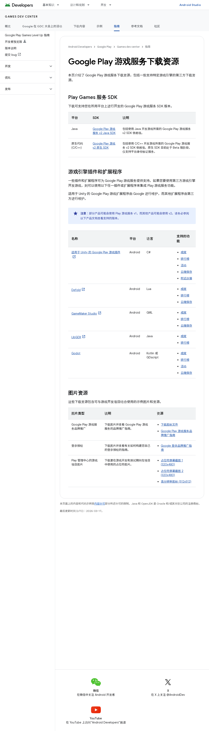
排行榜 (185, 259)
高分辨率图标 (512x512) (176, 481)
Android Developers (80, 46)
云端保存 (186, 272)
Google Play (104, 46)
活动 (183, 265)
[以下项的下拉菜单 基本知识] (59, 5)
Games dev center (21, 16)
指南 (147, 46)
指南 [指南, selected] (117, 26)
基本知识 (48, 5)
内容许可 (99, 503)
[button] (24, 66)
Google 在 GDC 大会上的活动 (42, 26)
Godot (75, 353)
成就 (183, 252)
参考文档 (137, 26)
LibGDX (76, 337)
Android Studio (190, 5)
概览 (8, 26)
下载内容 (79, 26)
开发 (104, 5)
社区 (157, 26)
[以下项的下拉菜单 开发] (112, 5)
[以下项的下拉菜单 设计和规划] (90, 5)
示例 (99, 26)
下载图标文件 (169, 424)
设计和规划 (77, 5)
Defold (76, 290)
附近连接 (186, 278)
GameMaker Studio (84, 313)
